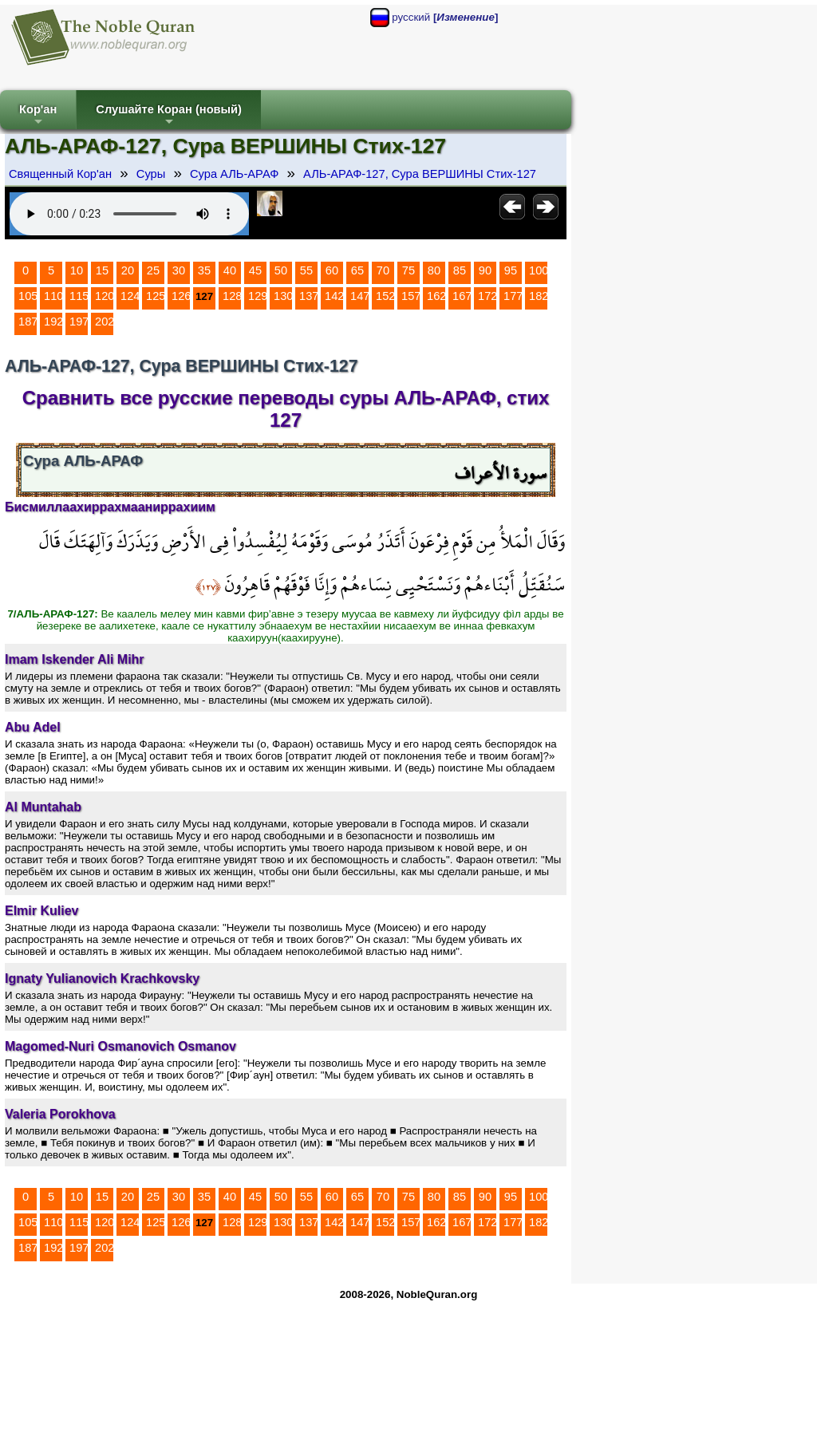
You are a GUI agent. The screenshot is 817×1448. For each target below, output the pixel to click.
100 (538, 270)
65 (357, 270)
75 (408, 270)
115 (79, 296)
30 (178, 270)
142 (334, 296)
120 (104, 296)
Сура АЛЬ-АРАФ (234, 174)
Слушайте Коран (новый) (169, 116)
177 (513, 296)
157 (410, 296)
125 (155, 296)
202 (104, 321)
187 (27, 321)
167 (462, 296)
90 (485, 270)
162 (436, 296)
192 (53, 321)
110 (53, 296)
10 (76, 270)
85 (459, 270)
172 (487, 296)
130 (283, 296)
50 (280, 270)
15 (102, 270)
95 (510, 270)
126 (181, 296)
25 (153, 270)
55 (306, 270)
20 (127, 270)
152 (385, 296)
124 (130, 296)
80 (434, 270)
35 (204, 270)
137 (308, 296)
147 (359, 296)
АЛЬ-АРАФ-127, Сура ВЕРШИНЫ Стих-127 (419, 174)
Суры (150, 174)
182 (538, 296)
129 (257, 296)
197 (79, 321)
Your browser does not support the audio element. (129, 213)
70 (383, 270)
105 (27, 296)
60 (332, 270)
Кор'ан (38, 116)
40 (229, 270)
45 (255, 270)
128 (232, 296)
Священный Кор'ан (60, 174)
